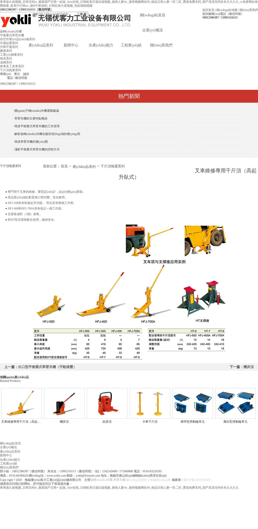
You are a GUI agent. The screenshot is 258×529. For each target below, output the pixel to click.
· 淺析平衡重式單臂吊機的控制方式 (36, 149)
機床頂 (248, 367)
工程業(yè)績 (131, 45)
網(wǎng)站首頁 (153, 15)
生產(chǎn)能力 (101, 45)
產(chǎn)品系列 (41, 45)
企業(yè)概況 (152, 30)
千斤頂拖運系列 (10, 70)
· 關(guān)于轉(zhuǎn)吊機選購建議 (36, 110)
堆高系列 (6, 58)
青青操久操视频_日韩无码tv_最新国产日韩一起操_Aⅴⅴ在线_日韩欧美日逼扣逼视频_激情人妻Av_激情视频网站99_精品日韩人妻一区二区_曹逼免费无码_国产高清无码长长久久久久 (119, 487)
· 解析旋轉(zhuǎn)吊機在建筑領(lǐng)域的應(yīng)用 (46, 134)
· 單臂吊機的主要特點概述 (30, 118)
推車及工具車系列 (12, 66)
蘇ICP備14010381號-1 (198, 480)
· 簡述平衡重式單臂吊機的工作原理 (36, 126)
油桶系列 (6, 62)
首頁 (64, 166)
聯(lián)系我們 (249, 10)
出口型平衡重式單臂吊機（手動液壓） (47, 367)
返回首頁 (208, 10)
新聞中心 (71, 45)
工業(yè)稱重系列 (11, 54)
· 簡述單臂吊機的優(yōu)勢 (30, 141)
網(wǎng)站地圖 (226, 10)
